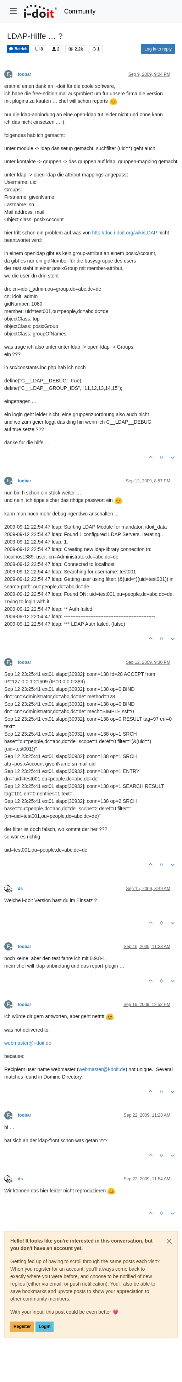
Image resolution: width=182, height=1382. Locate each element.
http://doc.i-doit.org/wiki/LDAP (124, 232)
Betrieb (18, 49)
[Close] (169, 1241)
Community (80, 11)
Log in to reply (158, 49)
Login (44, 1326)
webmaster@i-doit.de (27, 1043)
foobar (24, 74)
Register (22, 1326)
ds (20, 888)
